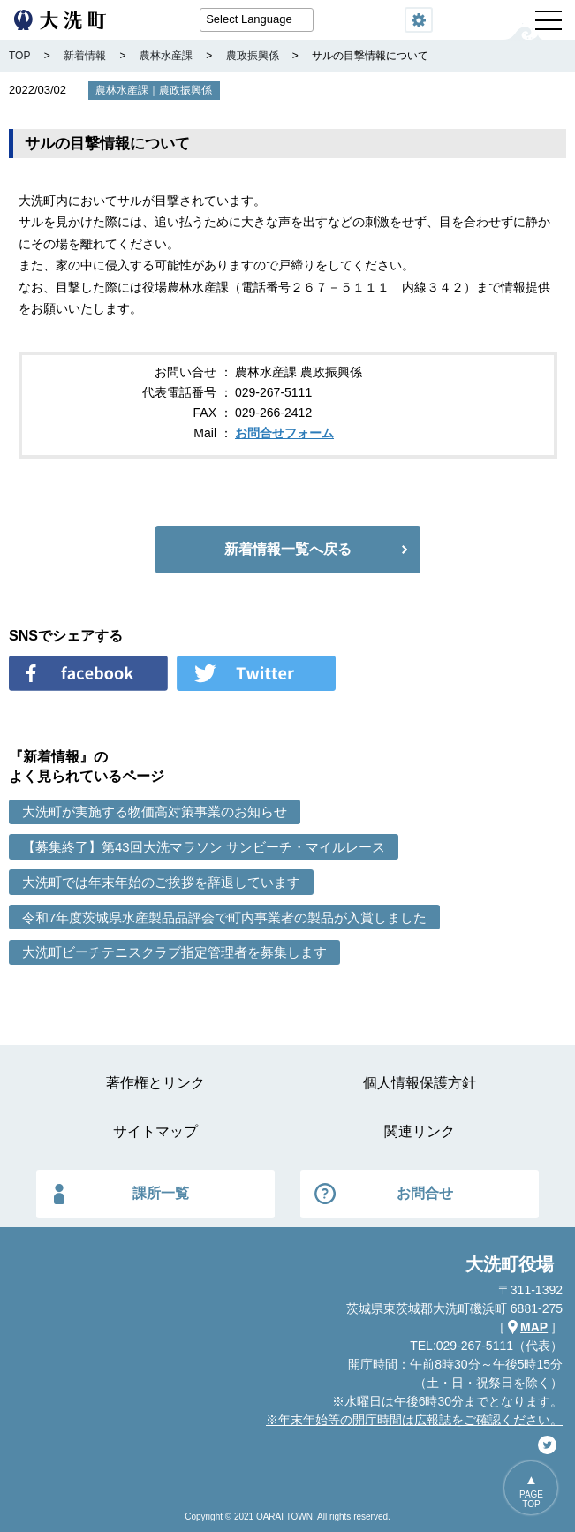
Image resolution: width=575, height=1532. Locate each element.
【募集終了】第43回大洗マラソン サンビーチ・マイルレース (203, 846)
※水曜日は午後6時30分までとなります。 (447, 1401)
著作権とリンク (155, 1082)
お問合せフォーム (284, 433)
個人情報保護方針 (419, 1082)
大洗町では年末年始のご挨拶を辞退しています (161, 882)
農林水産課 (121, 90)
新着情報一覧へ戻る (288, 549)
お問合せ (425, 1193)
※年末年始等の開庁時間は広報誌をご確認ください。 (414, 1420)
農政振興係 (185, 90)
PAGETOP (531, 1499)
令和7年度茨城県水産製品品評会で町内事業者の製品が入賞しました (224, 917)
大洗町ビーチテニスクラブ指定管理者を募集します (174, 951)
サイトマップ (155, 1131)
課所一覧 (160, 1193)
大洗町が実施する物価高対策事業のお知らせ (154, 811)
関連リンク (419, 1131)
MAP (534, 1327)
